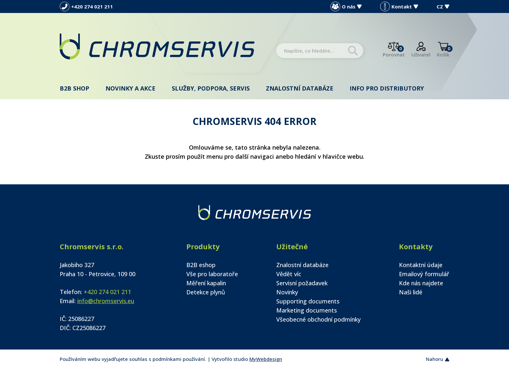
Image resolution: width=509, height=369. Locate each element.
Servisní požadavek (302, 283)
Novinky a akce (130, 88)
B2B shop (74, 88)
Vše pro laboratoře (212, 274)
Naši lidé (410, 292)
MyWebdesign (265, 359)
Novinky (287, 292)
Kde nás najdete (421, 283)
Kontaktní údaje (420, 265)
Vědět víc (288, 274)
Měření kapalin (206, 283)
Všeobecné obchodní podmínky (318, 319)
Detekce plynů (205, 292)
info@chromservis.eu (105, 301)
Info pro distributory (387, 88)
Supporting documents (308, 301)
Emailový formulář (424, 274)
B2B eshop (201, 265)
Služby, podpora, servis (211, 88)
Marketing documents (306, 310)
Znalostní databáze (299, 88)
